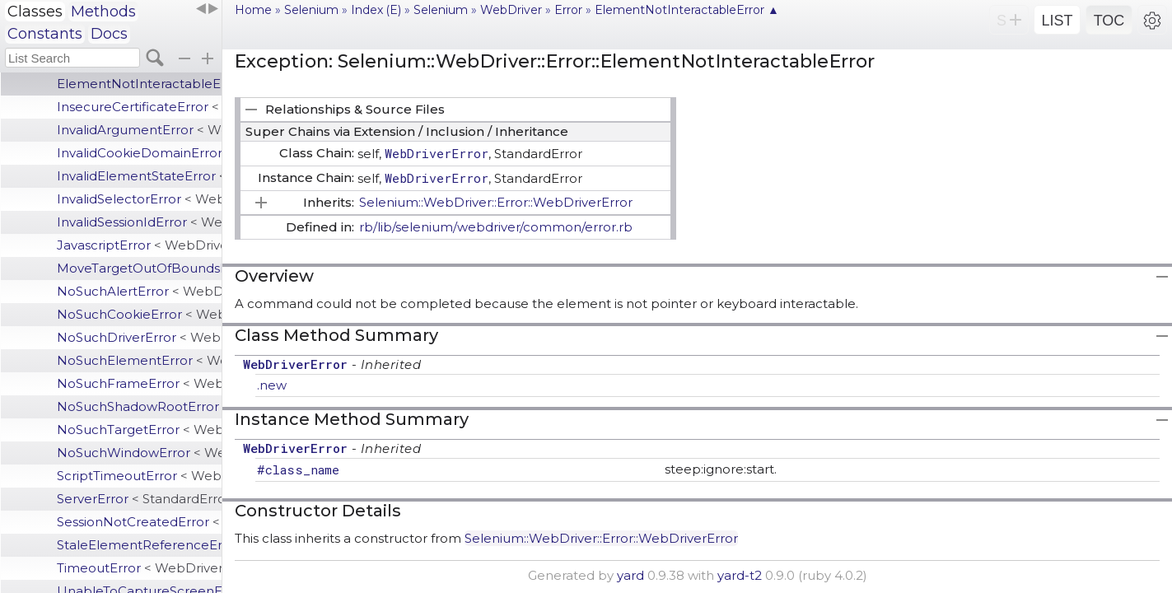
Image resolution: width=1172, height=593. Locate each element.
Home (253, 9)
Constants (44, 34)
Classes (35, 11)
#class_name (298, 469)
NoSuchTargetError (139, 429)
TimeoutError (139, 568)
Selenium (311, 9)
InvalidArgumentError (139, 130)
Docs (109, 34)
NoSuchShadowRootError (139, 406)
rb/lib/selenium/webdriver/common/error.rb (496, 227)
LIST (1056, 20)
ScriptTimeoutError (139, 475)
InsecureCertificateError (139, 106)
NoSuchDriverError (139, 337)
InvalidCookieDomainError (139, 153)
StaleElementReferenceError (139, 545)
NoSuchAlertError (139, 291)
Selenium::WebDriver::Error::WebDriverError (496, 202)
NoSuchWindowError (139, 452)
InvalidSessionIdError (139, 222)
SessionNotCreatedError (139, 522)
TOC (1109, 20)
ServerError (139, 499)
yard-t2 (739, 575)
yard (630, 575)
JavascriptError (139, 245)
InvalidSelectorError (139, 199)
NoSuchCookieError (139, 314)
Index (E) (376, 9)
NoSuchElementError (139, 360)
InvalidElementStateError (139, 176)
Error (568, 9)
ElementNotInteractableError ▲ (687, 9)
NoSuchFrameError (139, 383)
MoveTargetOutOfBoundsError (139, 268)
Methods (103, 11)
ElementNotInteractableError (139, 83)
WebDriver (511, 9)
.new (272, 385)
